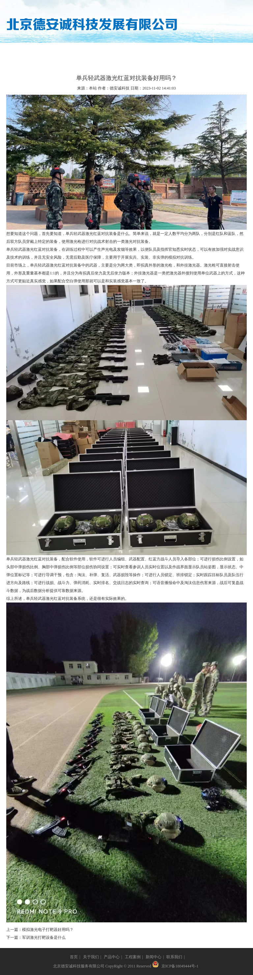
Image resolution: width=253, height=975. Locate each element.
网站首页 (23, 51)
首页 (74, 957)
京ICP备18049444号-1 (180, 966)
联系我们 (195, 51)
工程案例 (126, 51)
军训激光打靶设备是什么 (44, 937)
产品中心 (92, 51)
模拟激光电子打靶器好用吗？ (47, 929)
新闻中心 (160, 51)
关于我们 (57, 51)
